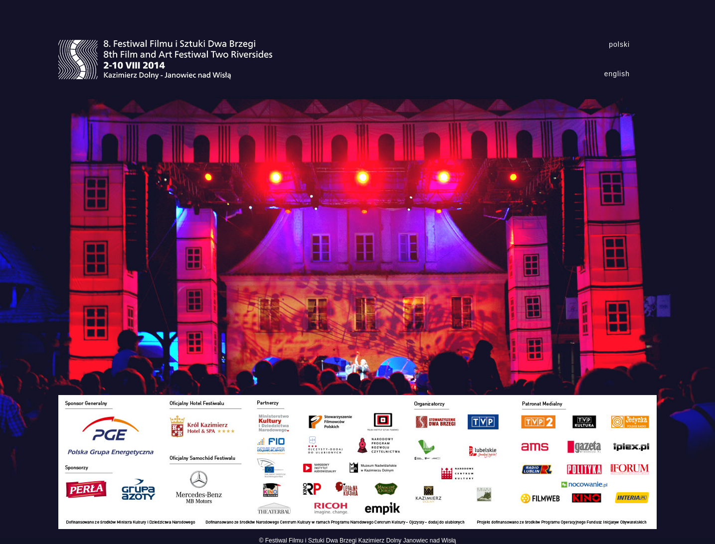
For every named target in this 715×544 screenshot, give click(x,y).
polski (619, 44)
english (617, 74)
